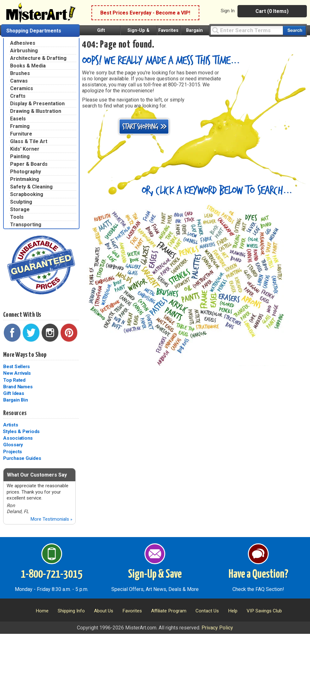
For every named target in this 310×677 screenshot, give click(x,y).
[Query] (246, 30)
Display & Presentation (37, 104)
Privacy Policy (217, 628)
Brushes (20, 73)
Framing (20, 126)
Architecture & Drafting (38, 58)
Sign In (228, 11)
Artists (10, 425)
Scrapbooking (26, 194)
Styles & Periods (21, 431)
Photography (25, 172)
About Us (103, 611)
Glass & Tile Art (28, 141)
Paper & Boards (29, 164)
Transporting (25, 225)
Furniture (21, 134)
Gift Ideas (13, 393)
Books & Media (28, 66)
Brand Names (17, 387)
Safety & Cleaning (31, 187)
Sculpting (21, 202)
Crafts (18, 96)
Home (42, 611)
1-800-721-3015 (51, 574)
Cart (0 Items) (272, 11)
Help (232, 611)
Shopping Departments (33, 31)
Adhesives (22, 43)
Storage (20, 209)
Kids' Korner (24, 149)
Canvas (19, 81)
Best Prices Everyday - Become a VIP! (145, 13)
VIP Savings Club (264, 611)
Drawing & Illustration (35, 111)
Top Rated (14, 380)
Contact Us (207, 611)
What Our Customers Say (37, 475)
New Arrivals (17, 373)
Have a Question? (258, 574)
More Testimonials (51, 519)
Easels (18, 119)
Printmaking (24, 179)
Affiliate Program (168, 611)
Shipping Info (71, 611)
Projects (12, 451)
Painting (20, 156)
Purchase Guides (22, 458)
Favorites (168, 30)
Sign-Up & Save (155, 574)
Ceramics (21, 88)
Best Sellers (16, 366)
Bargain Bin (15, 400)
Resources (14, 413)
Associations (18, 438)
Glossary (13, 445)
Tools (17, 217)
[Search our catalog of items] (294, 30)
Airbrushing (24, 51)
